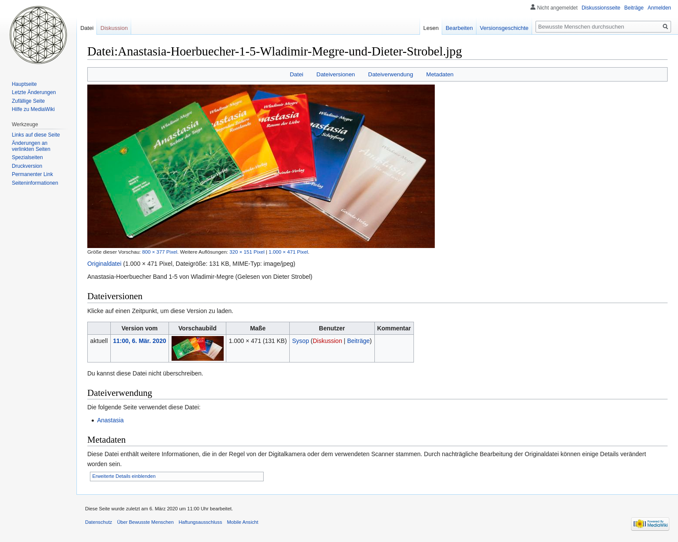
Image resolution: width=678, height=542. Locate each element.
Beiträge (358, 340)
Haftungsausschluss (200, 522)
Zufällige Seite (28, 101)
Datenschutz (98, 522)
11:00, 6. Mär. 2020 (139, 340)
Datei (296, 74)
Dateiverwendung (390, 74)
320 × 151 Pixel (247, 252)
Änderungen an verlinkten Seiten (31, 146)
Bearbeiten (459, 28)
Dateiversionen (336, 74)
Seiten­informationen (35, 183)
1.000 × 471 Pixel (288, 252)
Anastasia (110, 420)
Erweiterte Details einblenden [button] (124, 476)
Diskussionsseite (601, 8)
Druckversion (27, 166)
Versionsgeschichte (504, 28)
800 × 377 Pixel (159, 252)
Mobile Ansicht (242, 522)
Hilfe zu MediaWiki (33, 109)
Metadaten (439, 74)
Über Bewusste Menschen (145, 522)
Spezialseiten (27, 157)
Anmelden (659, 8)
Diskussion (327, 340)
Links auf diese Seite (36, 135)
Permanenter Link (32, 174)
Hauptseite (24, 84)
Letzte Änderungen (34, 92)
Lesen (431, 28)
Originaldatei (104, 263)
